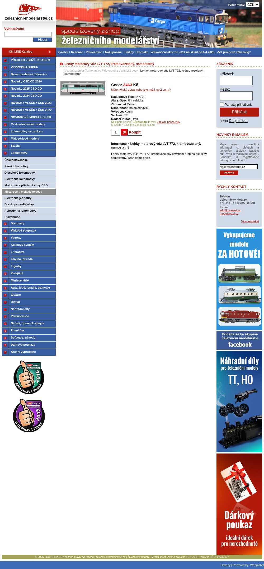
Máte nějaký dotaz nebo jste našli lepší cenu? (141, 89)
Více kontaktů (250, 221)
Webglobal (257, 565)
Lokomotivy (93, 70)
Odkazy (225, 565)
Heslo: (225, 89)
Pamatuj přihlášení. (238, 105)
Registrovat (238, 121)
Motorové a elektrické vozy (120, 70)
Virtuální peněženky (168, 122)
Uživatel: (227, 74)
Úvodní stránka (74, 70)
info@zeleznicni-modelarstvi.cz (230, 212)
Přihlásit (239, 112)
